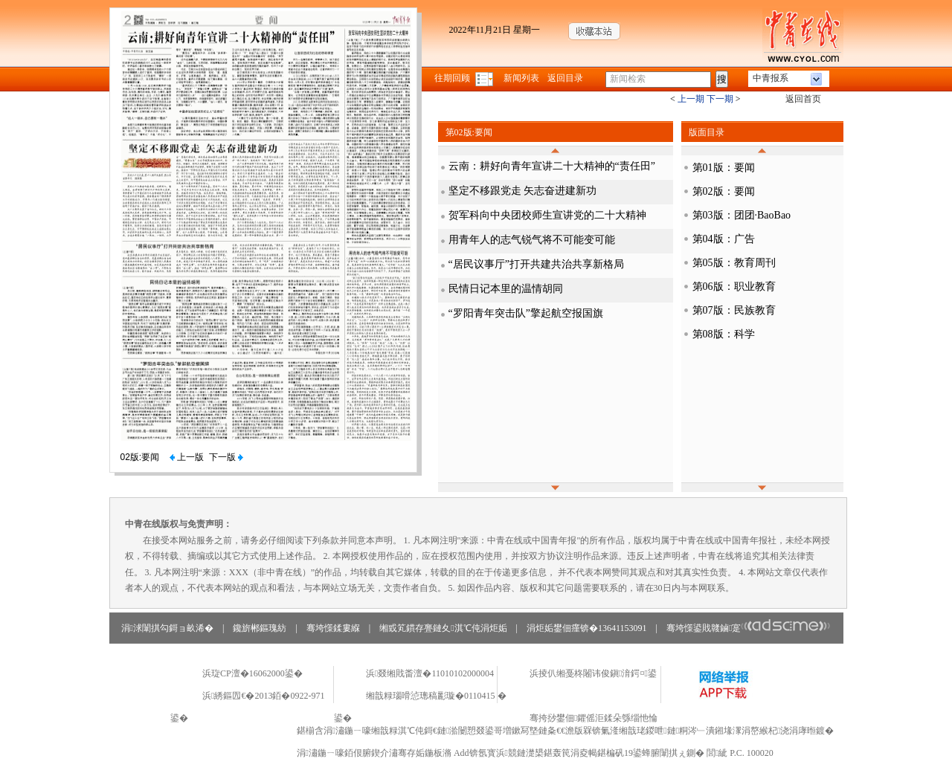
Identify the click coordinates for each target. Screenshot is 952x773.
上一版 (187, 457)
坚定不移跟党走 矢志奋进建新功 (522, 190)
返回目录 (565, 78)
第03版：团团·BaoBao (741, 215)
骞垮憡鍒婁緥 (333, 628)
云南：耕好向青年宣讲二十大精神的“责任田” (551, 166)
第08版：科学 (723, 334)
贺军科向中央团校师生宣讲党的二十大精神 (547, 215)
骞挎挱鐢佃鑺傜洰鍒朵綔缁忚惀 (593, 718)
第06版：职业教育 (734, 286)
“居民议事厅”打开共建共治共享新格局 (536, 264)
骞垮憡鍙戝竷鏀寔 (748, 628)
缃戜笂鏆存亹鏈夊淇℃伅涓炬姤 (442, 628)
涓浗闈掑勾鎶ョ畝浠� (167, 628)
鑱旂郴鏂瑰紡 (259, 628)
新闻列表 (521, 78)
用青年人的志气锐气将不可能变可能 (531, 239)
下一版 (226, 457)
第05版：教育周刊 (734, 262)
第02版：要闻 (723, 191)
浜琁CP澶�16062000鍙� (252, 673)
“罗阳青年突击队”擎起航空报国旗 (525, 313)
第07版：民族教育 (734, 310)
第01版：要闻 (723, 167)
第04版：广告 (723, 239)
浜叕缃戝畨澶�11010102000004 (430, 673)
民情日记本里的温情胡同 (505, 288)
